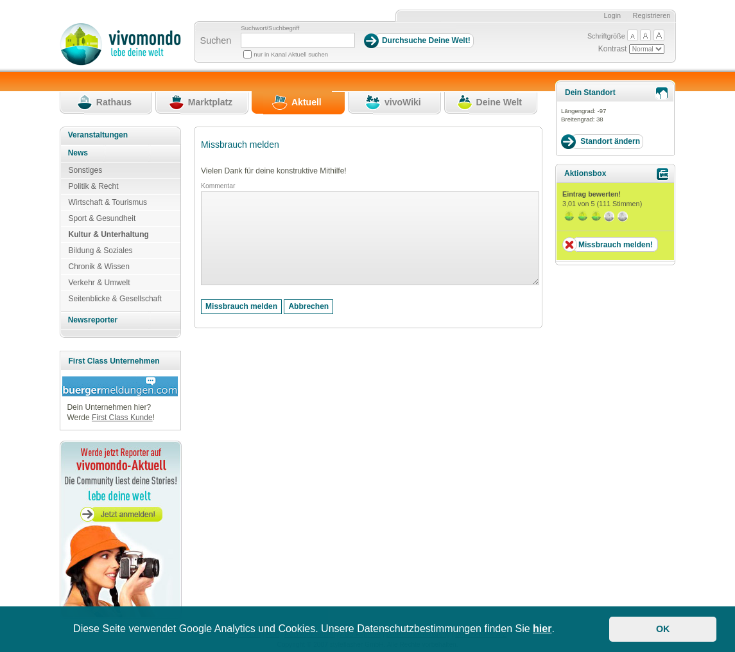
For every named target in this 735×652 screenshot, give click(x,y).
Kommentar (218, 185)
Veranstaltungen (98, 134)
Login (612, 15)
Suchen (216, 40)
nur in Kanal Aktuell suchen (291, 54)
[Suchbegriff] (298, 40)
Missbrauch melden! (615, 244)
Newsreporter (92, 319)
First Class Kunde (122, 417)
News (78, 152)
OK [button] (663, 629)
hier (542, 628)
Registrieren (652, 15)
